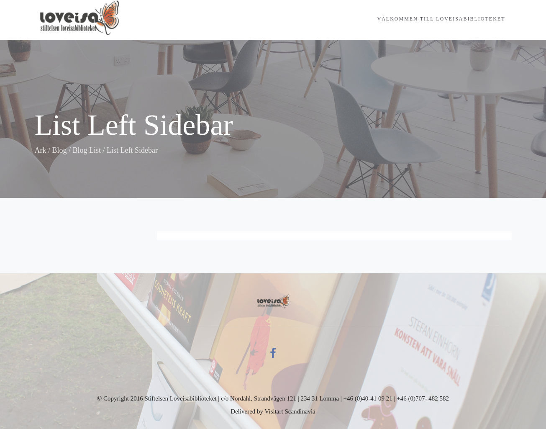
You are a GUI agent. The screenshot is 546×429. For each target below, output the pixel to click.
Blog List (87, 150)
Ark (40, 150)
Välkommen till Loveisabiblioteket (441, 19)
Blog (59, 150)
